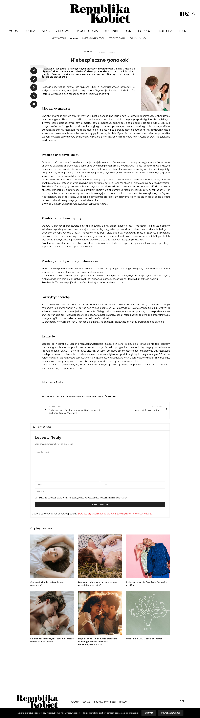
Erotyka (88, 52)
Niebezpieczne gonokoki (100, 60)
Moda (13, 31)
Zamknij (149, 713)
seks (114, 396)
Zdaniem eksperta (138, 38)
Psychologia (87, 31)
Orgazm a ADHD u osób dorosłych (144, 638)
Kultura (165, 31)
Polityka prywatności (105, 702)
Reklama (75, 702)
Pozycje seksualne (117, 38)
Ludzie (184, 31)
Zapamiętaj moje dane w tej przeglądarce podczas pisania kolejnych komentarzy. (83, 498)
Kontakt (87, 702)
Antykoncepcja (59, 38)
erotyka (87, 396)
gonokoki (96, 396)
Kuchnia (111, 31)
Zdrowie (63, 31)
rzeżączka (106, 396)
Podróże (145, 31)
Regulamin (124, 702)
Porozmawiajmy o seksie (93, 38)
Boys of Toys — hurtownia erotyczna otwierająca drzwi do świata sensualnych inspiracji (97, 641)
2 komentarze (42, 427)
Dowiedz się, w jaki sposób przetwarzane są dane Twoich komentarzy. (115, 513)
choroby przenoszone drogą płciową (65, 396)
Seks (46, 31)
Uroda (29, 31)
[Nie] (196, 713)
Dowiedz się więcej (170, 713)
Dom (128, 31)
